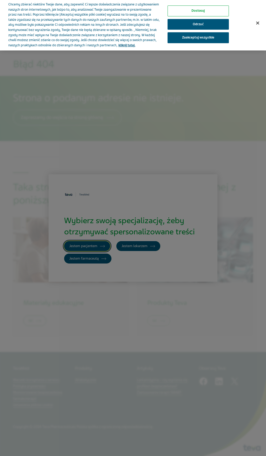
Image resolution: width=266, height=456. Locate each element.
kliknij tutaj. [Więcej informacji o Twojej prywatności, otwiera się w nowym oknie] (126, 42)
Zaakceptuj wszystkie (198, 34)
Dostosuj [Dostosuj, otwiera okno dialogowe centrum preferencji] (198, 7)
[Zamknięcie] (257, 19)
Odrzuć (198, 21)
